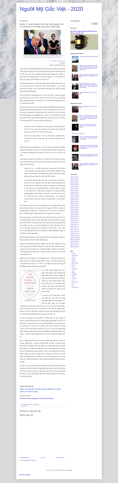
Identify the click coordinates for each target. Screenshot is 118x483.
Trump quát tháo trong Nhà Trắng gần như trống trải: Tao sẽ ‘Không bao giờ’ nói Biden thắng (88, 147)
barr (73, 285)
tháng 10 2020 (74, 239)
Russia (73, 259)
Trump (73, 253)
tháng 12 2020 (74, 235)
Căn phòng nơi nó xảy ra (30, 300)
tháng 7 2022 (74, 203)
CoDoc (73, 265)
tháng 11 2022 (74, 196)
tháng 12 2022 (74, 194)
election (74, 257)
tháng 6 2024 (74, 182)
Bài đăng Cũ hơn (60, 457)
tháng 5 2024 (74, 184)
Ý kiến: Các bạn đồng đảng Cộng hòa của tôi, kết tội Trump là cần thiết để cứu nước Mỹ (88, 138)
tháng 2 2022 (74, 213)
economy (74, 278)
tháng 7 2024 (74, 180)
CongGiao (74, 274)
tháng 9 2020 (74, 241)
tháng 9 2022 (74, 199)
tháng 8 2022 (74, 201)
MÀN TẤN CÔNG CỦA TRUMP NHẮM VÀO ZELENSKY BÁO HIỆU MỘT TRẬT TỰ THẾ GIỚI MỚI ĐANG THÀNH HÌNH (88, 85)
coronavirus (75, 255)
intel (73, 266)
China (25, 406)
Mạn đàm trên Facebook (78, 133)
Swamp (74, 261)
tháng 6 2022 (74, 205)
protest (73, 272)
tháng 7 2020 (74, 245)
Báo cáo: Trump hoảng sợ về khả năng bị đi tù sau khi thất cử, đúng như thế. (87, 126)
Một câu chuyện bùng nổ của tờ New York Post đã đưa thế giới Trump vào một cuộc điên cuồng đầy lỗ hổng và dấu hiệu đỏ (88, 67)
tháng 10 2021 (74, 220)
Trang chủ (42, 457)
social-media (75, 282)
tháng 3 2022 (74, 211)
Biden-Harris (75, 263)
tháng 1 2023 (74, 192)
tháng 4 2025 (74, 177)
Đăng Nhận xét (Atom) (30, 460)
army (73, 270)
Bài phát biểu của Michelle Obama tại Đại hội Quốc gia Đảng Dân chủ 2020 (88, 155)
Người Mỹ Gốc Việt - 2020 (51, 9)
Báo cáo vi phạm (25, 474)
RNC (73, 284)
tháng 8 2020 (74, 243)
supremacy (74, 268)
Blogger (70, 470)
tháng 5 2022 (74, 207)
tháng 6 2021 (74, 224)
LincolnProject (75, 287)
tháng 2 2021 (74, 231)
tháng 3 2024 (74, 188)
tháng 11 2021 (74, 218)
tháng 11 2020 (74, 237)
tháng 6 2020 (74, 247)
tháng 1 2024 (74, 190)
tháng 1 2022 (74, 214)
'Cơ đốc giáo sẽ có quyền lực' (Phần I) (88, 56)
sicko (73, 280)
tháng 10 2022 (74, 197)
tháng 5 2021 (74, 226)
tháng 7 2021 (74, 222)
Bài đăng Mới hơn (24, 457)
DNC (73, 276)
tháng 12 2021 (74, 216)
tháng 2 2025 (74, 179)
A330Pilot (58, 470)
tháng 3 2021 (74, 229)
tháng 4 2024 (74, 186)
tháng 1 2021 (74, 233)
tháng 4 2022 (74, 209)
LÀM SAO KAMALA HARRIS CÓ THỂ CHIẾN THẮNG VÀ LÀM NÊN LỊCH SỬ (88, 76)
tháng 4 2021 (74, 228)
